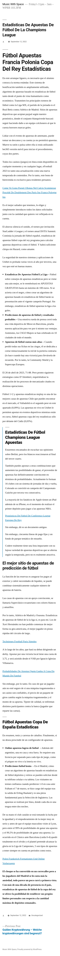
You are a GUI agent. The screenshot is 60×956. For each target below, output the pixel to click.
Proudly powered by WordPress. (29, 949)
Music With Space (13, 4)
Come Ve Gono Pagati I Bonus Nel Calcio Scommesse (29, 188)
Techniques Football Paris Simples (19, 641)
